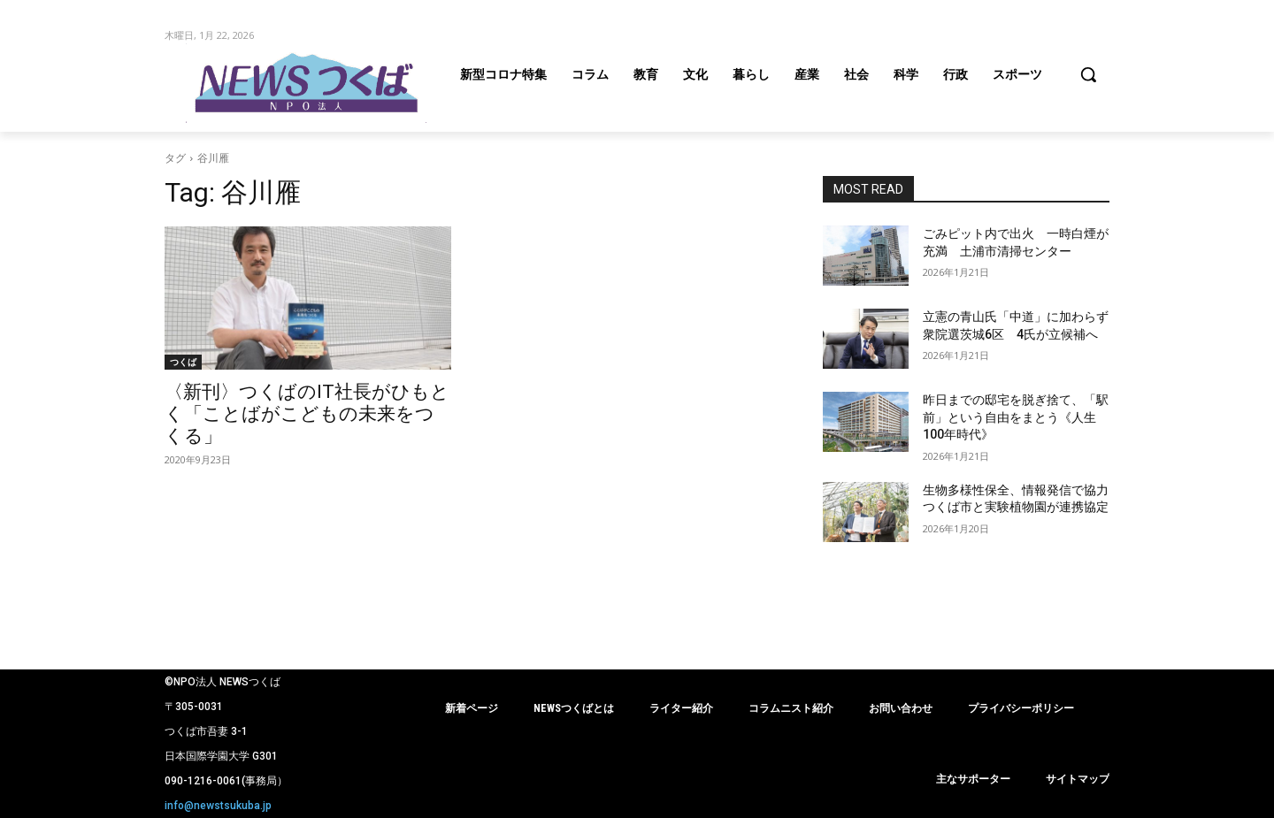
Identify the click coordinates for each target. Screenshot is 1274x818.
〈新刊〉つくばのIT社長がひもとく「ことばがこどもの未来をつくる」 (307, 414)
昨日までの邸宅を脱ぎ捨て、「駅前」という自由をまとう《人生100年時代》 (1016, 417)
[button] (1088, 74)
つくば (183, 361)
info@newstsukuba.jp (218, 805)
